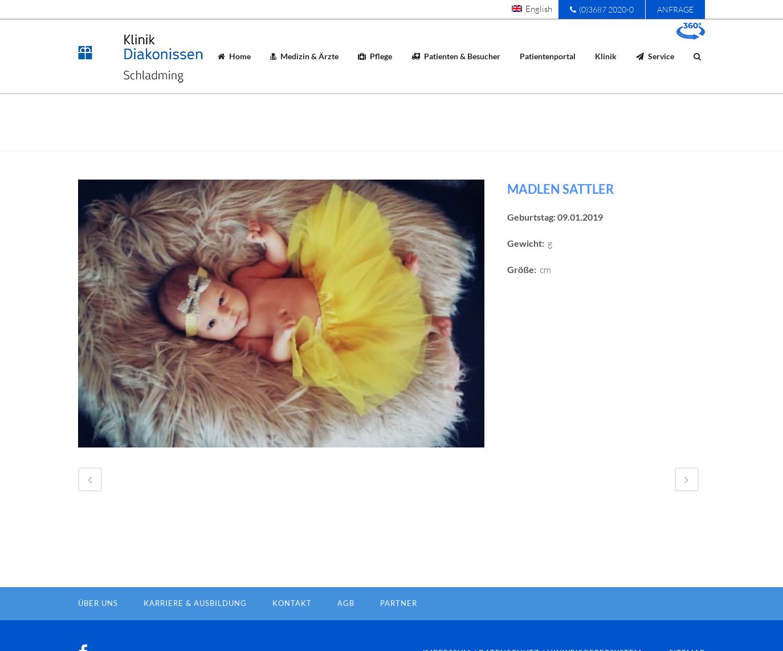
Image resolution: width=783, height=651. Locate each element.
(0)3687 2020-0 (602, 9)
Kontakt (292, 621)
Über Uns (98, 621)
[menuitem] (532, 9)
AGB (345, 621)
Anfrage (675, 9)
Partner (398, 621)
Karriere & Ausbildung (195, 621)
